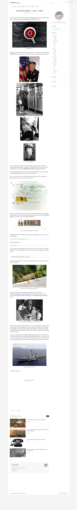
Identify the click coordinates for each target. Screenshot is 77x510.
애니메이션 (55, 104)
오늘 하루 (55, 69)
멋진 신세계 (32, 6)
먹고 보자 (27, 6)
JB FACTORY (65, 508)
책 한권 (54, 97)
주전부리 (54, 87)
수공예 (54, 78)
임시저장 (53, 105)
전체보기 (14, 6)
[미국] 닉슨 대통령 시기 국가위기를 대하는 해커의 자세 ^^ (36, 454)
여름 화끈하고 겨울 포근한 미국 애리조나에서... (19, 483)
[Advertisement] (20, 23)
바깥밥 (54, 84)
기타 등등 (55, 94)
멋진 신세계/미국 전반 (27, 12)
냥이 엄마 (55, 71)
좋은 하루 (18, 6)
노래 (54, 99)
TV (54, 102)
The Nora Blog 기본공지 (57, 61)
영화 (54, 101)
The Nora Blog (15, 479)
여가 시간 (36, 6)
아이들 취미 (23, 6)
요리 (54, 76)
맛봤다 (54, 86)
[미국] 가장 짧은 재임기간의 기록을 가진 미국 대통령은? (36, 435)
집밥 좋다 (55, 83)
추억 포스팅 (55, 73)
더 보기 (48, 431)
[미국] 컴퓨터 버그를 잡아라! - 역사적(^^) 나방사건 (29, 11)
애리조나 (54, 91)
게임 (54, 79)
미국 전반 (55, 92)
